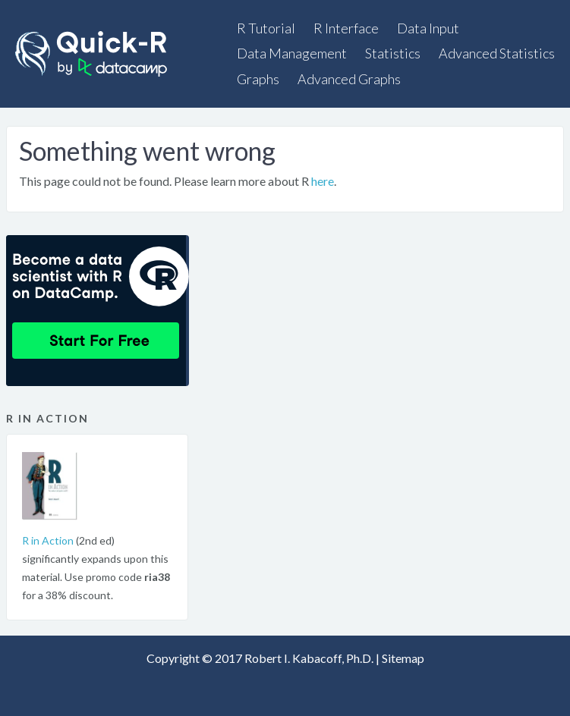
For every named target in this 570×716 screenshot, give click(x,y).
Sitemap (403, 658)
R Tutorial (266, 28)
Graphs (258, 79)
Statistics (392, 53)
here (322, 181)
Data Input (428, 28)
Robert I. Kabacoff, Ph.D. (308, 658)
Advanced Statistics (497, 53)
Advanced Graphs (349, 79)
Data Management (292, 53)
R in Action (48, 540)
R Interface (346, 28)
